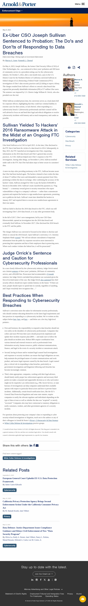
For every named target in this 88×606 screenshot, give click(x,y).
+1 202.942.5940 (79, 121)
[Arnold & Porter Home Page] (19, 4)
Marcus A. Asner (11, 60)
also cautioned (46, 280)
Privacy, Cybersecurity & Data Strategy (44, 420)
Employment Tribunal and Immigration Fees (47, 594)
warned (17, 238)
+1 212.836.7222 (79, 94)
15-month (50, 274)
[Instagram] (37, 580)
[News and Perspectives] (54, 580)
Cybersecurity (70, 136)
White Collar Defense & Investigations (19, 423)
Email (76, 90)
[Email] (37, 445)
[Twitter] (45, 580)
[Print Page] (69, 67)
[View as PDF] (74, 67)
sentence (15, 271)
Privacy (68, 146)
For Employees (36, 596)
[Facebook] (34, 445)
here (14, 319)
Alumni (79, 594)
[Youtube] (49, 580)
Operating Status (51, 596)
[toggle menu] (79, 4)
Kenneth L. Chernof (25, 60)
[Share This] (79, 67)
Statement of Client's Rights (16, 594)
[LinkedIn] (31, 445)
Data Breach (69, 141)
